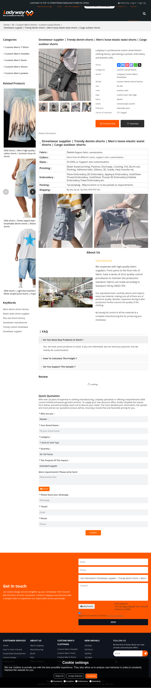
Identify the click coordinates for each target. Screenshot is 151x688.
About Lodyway (37, 645)
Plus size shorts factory (14, 318)
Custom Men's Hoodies (67, 649)
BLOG (32, 653)
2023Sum (88, 649)
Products (120, 5)
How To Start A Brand (12, 649)
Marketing (95, 681)
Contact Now (109, 123)
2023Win (88, 657)
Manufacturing (44, 5)
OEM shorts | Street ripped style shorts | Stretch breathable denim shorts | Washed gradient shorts (27, 223)
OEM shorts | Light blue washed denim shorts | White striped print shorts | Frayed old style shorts (28, 292)
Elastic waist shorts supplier (16, 313)
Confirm (93, 532)
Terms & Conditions (115, 615)
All (13, 24)
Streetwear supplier (12, 331)
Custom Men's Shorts (26, 24)
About (133, 5)
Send (113, 621)
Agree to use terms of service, (100, 614)
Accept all (91, 676)
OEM (59, 5)
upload (44, 488)
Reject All (59, 676)
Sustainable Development (14, 653)
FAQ (32, 657)
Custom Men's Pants (66, 653)
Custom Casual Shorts (49, 24)
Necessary (56, 681)
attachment (86, 606)
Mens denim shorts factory (16, 309)
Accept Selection (75, 676)
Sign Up (142, 2)
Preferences (81, 681)
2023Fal (87, 653)
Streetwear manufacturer (15, 322)
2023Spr (88, 645)
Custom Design (10, 657)
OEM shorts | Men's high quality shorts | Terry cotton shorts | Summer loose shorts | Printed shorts (26, 153)
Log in (133, 2)
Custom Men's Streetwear (98, 5)
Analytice (69, 681)
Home (7, 24)
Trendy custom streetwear (15, 326)
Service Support (72, 5)
